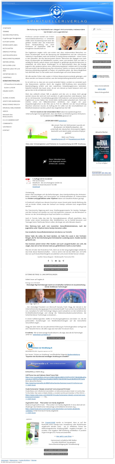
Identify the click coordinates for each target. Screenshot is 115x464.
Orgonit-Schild (50, 422)
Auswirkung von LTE (58, 139)
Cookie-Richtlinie (24, 460)
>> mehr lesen (30, 385)
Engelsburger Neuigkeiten (101, 62)
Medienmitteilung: (73, 354)
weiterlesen (63, 121)
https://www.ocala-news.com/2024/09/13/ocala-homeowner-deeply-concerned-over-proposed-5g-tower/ (55, 396)
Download (36, 187)
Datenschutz (14, 460)
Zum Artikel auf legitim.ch (56, 338)
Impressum (4, 460)
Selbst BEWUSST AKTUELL (101, 67)
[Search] (102, 29)
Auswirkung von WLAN (77, 139)
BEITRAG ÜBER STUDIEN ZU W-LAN (56, 270)
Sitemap (33, 460)
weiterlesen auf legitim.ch (41, 334)
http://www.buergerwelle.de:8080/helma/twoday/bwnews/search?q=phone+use (54, 383)
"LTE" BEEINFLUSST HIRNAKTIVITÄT (56, 266)
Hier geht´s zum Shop (64, 436)
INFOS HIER (102, 89)
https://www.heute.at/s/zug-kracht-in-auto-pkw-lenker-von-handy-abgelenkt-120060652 (52, 410)
